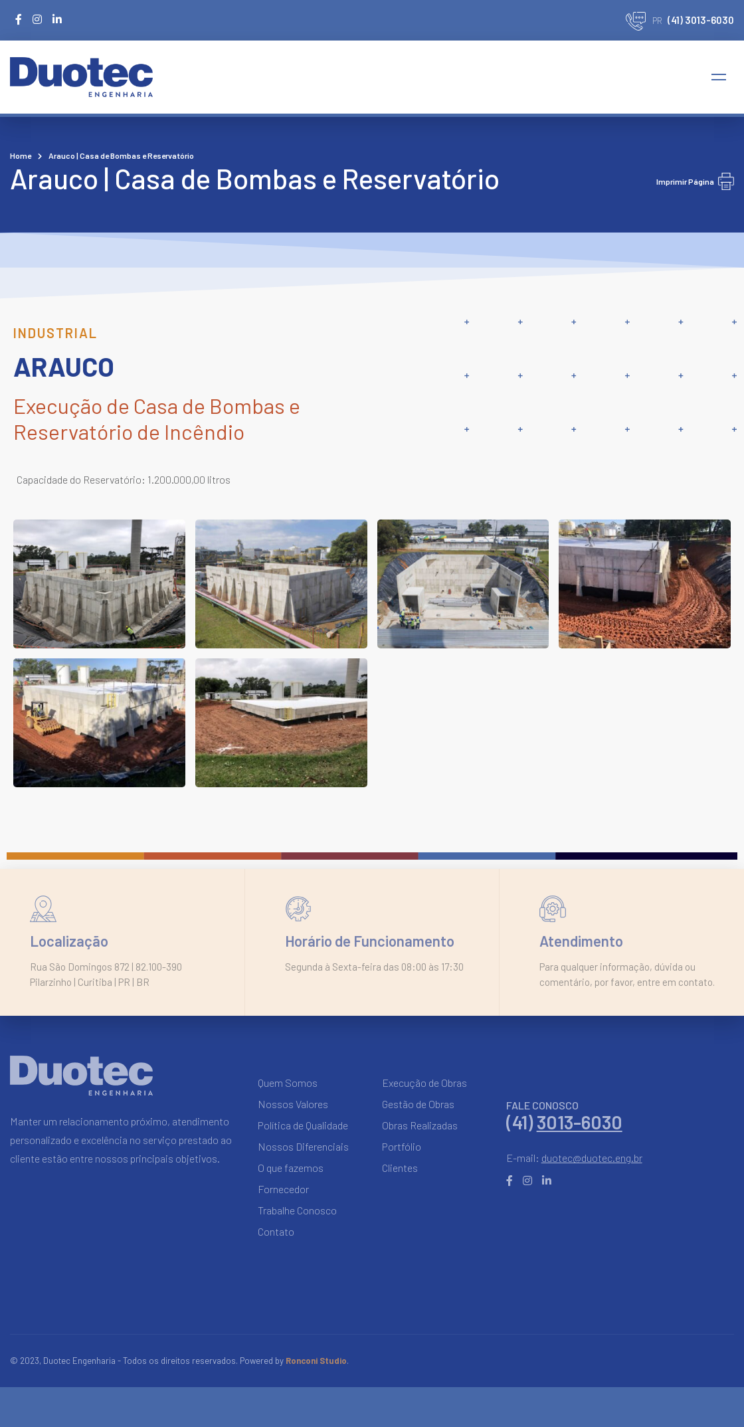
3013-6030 (579, 1122)
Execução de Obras (424, 1082)
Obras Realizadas (420, 1125)
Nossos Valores (293, 1103)
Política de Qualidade (303, 1125)
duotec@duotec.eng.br (591, 1157)
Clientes (400, 1167)
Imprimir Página (695, 181)
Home (20, 155)
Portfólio (401, 1146)
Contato (276, 1231)
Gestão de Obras (418, 1103)
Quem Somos (288, 1082)
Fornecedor (283, 1189)
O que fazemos (291, 1167)
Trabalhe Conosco (297, 1210)
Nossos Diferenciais (303, 1146)
